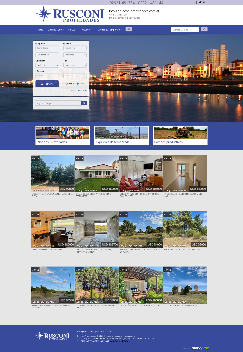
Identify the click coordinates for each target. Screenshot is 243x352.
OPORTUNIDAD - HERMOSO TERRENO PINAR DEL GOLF (95, 306)
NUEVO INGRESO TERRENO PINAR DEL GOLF (183, 249)
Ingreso (40, 43)
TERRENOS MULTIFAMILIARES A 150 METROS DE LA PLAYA (52, 306)
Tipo (65, 60)
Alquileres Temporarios (110, 29)
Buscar (47, 84)
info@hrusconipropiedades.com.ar (134, 11)
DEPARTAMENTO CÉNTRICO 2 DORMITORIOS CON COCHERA (139, 195)
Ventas (72, 29)
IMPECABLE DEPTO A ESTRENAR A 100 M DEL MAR (183, 195)
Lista (80, 83)
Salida (67, 43)
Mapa (70, 83)
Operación (40, 60)
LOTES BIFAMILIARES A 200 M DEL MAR (180, 305)
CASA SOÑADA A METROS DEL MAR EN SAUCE (139, 305)
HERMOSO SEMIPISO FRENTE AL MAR (47, 249)
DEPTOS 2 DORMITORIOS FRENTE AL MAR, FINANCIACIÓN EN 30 (94, 250)
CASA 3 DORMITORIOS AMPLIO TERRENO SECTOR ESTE (93, 195)
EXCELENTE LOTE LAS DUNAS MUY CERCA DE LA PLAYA (52, 195)
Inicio (40, 29)
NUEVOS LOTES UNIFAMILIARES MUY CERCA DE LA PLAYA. (140, 250)
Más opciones (79, 90)
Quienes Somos (56, 29)
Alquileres (88, 29)
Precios (39, 71)
